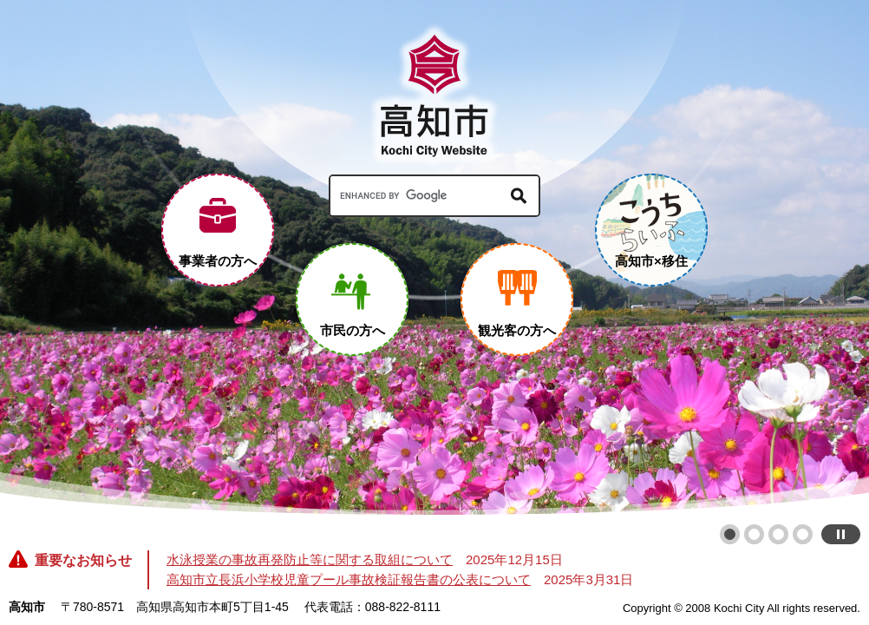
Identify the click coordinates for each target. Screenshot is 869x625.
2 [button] (754, 534)
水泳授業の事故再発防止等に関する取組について (310, 559)
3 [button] (778, 534)
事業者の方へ (218, 260)
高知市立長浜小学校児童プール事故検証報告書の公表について (349, 579)
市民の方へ (352, 330)
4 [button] (802, 534)
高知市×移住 (651, 260)
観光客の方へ (517, 330)
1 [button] (729, 534)
